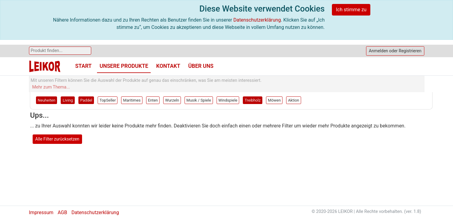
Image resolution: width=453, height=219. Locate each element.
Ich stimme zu (351, 9)
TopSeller (107, 100)
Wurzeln (172, 100)
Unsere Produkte (123, 66)
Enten (153, 100)
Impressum (41, 212)
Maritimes (132, 100)
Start (83, 66)
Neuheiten (47, 100)
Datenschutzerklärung (257, 20)
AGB (62, 212)
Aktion (293, 100)
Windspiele (227, 100)
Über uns (201, 66)
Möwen (274, 100)
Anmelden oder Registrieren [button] (395, 50)
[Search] (60, 51)
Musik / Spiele (198, 100)
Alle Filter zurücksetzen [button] (57, 139)
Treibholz (253, 100)
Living (68, 100)
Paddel (86, 100)
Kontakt (168, 66)
